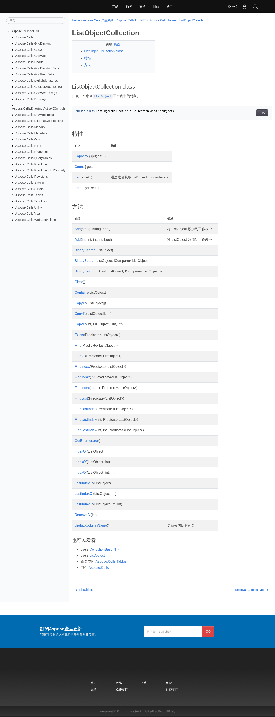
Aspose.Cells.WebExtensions (35, 219)
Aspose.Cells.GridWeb (31, 55)
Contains (81, 292)
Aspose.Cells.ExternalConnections (39, 121)
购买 (129, 6)
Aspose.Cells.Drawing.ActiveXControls (39, 108)
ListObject (97, 555)
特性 (87, 58)
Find (78, 345)
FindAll (80, 356)
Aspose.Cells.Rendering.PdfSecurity (40, 170)
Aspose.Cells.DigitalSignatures (36, 80)
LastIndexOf (84, 483)
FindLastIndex (85, 409)
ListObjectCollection (192, 20)
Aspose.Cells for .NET (26, 31)
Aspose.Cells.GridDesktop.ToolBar (39, 86)
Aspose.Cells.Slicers (29, 189)
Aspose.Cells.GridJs (29, 49)
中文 (232, 6)
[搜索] (35, 20)
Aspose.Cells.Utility (28, 207)
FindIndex (82, 366)
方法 (87, 65)
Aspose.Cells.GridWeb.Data (34, 74)
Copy (248, 112)
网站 (156, 6)
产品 (115, 6)
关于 (170, 6)
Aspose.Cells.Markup (30, 127)
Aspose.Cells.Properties (32, 151)
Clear (79, 282)
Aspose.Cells (24, 37)
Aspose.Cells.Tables (29, 195)
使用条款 (160, 711)
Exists (79, 335)
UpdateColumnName (91, 525)
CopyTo (80, 303)
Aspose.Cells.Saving (29, 182)
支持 (142, 6)
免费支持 (122, 689)
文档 (93, 689)
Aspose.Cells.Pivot (28, 145)
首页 (93, 683)
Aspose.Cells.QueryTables (33, 158)
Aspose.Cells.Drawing (30, 99)
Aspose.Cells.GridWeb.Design (36, 93)
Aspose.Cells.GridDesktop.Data (37, 68)
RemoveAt (83, 515)
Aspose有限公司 (111, 711)
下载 (144, 683)
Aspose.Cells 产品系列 (98, 20)
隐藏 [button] (114, 44)
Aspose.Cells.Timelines (31, 201)
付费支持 (172, 689)
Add (78, 229)
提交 (208, 631)
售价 (169, 683)
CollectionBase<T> (104, 549)
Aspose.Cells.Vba (27, 213)
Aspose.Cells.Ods (27, 139)
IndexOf (81, 451)
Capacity (81, 156)
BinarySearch (85, 250)
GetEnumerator (86, 441)
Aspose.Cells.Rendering (32, 164)
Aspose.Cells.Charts (29, 62)
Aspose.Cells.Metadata (31, 133)
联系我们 (170, 711)
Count (79, 167)
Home (76, 20)
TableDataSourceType (237, 589)
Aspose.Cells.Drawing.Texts (34, 114)
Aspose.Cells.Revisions (31, 176)
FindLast (81, 398)
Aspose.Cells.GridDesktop (33, 43)
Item (78, 177)
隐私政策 (149, 711)
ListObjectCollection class (103, 51)
